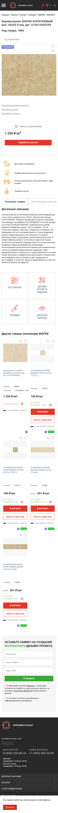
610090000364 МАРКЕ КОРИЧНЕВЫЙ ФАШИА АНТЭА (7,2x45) (13, 566)
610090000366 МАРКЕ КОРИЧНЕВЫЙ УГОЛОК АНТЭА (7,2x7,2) (13, 470)
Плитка (14, 15)
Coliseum (32, 15)
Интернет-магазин (11, 776)
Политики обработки (23, 691)
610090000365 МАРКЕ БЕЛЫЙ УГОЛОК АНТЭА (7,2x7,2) (41, 373)
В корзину (42, 412)
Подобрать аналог (10, 109)
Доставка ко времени (24, 164)
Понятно (10, 807)
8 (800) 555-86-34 (14, 753)
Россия (23, 15)
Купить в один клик (43, 420)
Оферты (30, 686)
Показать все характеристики (15, 105)
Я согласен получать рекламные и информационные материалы (22, 699)
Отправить (29, 678)
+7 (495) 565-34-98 (41, 753)
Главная (5, 15)
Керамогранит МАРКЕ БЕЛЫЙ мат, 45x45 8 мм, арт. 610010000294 (14, 373)
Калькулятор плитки (11, 113)
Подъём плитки (21, 191)
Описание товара (15, 201)
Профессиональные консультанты (30, 173)
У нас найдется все (12, 788)
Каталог (6, 782)
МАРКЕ (41, 15)
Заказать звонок (42, 5)
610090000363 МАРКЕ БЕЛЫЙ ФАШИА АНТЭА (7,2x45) (41, 470)
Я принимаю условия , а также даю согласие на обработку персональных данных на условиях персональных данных (27, 689)
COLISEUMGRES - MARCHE (15, 410)
